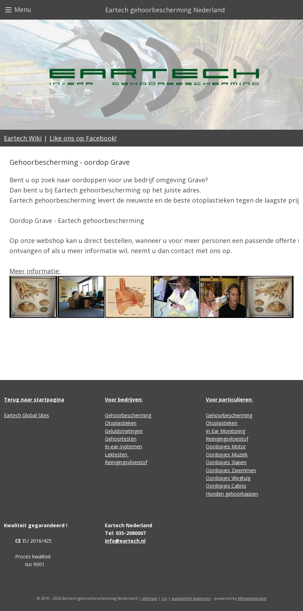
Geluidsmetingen (124, 431)
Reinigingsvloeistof (126, 462)
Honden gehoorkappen (232, 493)
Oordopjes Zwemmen (231, 470)
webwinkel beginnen (191, 598)
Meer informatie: (34, 271)
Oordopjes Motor (226, 446)
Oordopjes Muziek (227, 454)
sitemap (149, 598)
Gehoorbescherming (128, 415)
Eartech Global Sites (26, 415)
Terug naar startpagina (34, 399)
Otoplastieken (120, 423)
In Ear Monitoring (225, 431)
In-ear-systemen (123, 446)
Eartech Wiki (23, 138)
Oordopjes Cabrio (226, 485)
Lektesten (117, 454)
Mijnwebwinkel (252, 598)
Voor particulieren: (229, 399)
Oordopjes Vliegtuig (228, 478)
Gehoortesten (120, 438)
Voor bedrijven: (124, 399)
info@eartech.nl (125, 540)
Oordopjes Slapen (226, 462)
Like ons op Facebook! (82, 138)
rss (164, 598)
